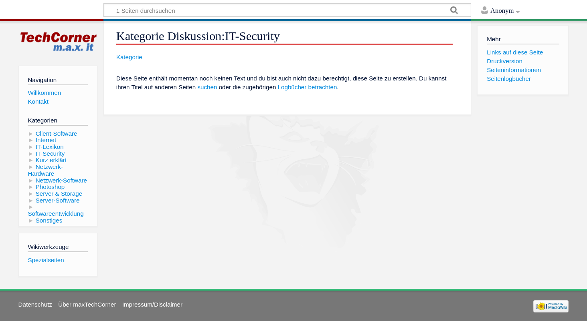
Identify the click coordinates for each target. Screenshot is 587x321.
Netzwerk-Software (61, 180)
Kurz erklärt (51, 159)
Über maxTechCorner (87, 304)
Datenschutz (35, 304)
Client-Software (56, 133)
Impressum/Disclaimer (152, 304)
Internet (46, 139)
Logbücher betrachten (307, 87)
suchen (207, 87)
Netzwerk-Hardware (45, 170)
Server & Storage (59, 193)
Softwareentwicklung (55, 213)
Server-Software (58, 200)
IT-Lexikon (50, 146)
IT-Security (50, 153)
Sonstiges (49, 220)
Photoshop (50, 186)
